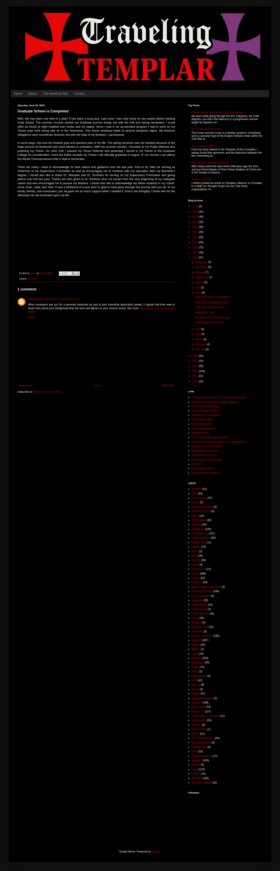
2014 (195, 360)
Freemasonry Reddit (203, 428)
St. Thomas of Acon (202, 468)
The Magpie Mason (202, 419)
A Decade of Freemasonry (210, 307)
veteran (195, 773)
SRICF (195, 733)
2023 (195, 221)
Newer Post (25, 385)
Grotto (195, 564)
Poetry (195, 667)
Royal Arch (197, 711)
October (200, 272)
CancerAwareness (202, 506)
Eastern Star (198, 542)
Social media (198, 729)
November (201, 267)
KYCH (195, 617)
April (198, 334)
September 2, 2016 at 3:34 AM (61, 299)
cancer (195, 502)
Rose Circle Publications (205, 406)
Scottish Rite (198, 720)
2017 (195, 252)
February (200, 344)
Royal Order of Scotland (205, 473)
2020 (195, 237)
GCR (194, 555)
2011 (195, 376)
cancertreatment (200, 511)
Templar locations (201, 756)
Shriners (196, 724)
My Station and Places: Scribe (212, 317)
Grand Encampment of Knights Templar (214, 401)
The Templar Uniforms (204, 145)
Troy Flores (35, 299)
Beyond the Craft (204, 312)
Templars (196, 760)
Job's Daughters (200, 595)
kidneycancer (199, 609)
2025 (195, 211)
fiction (194, 551)
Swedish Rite (199, 747)
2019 (195, 242)
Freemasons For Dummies (206, 446)
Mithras (195, 649)
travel (194, 769)
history (195, 573)
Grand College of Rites (204, 410)
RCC (194, 680)
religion (195, 693)
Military (195, 644)
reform (195, 689)
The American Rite (55, 93)
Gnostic (195, 560)
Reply (31, 317)
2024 (195, 216)
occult (194, 653)
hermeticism (198, 569)
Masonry (196, 640)
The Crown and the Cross (206, 129)
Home (18, 93)
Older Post (167, 385)
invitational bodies (201, 591)
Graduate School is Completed (212, 296)
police (194, 671)
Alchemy (196, 488)
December (201, 262)
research (196, 702)
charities (196, 524)
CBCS (195, 515)
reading (195, 684)
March (199, 339)
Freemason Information (205, 450)
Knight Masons (200, 613)
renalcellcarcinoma (202, 698)
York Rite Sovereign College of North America (217, 441)
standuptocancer (201, 742)
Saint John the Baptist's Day (211, 302)
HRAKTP (196, 464)
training (195, 764)
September (202, 277)
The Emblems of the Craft (210, 322)
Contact (79, 93)
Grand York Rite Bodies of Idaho (210, 437)
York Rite (196, 778)
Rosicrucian (198, 706)
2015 (195, 355)
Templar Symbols (201, 179)
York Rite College (201, 782)
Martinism (197, 631)
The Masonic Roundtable (205, 415)
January (200, 349)
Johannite (197, 600)
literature (196, 622)
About (32, 93)
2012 (195, 371)
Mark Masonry (199, 626)
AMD (194, 493)
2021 (195, 231)
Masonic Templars (201, 635)
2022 (195, 226)
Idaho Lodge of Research (206, 586)
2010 (195, 381)
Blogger (155, 851)
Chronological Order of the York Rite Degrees (217, 112)
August (199, 282)
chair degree (198, 520)
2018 (195, 247)
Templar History (200, 432)
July (198, 287)
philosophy (197, 662)
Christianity (197, 529)
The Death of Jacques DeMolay (209, 162)
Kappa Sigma (199, 604)
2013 (195, 366)
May (198, 329)
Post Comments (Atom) (47, 391)
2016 (195, 257)
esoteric (196, 546)
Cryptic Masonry (200, 537)
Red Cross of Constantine (206, 459)
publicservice (198, 675)
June (198, 292)
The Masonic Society (203, 455)
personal (32, 278)
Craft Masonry (199, 533)
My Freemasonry (201, 423)
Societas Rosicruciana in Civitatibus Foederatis (218, 397)
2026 (195, 206)
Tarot (194, 751)
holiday (195, 578)
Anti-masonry (199, 497)
